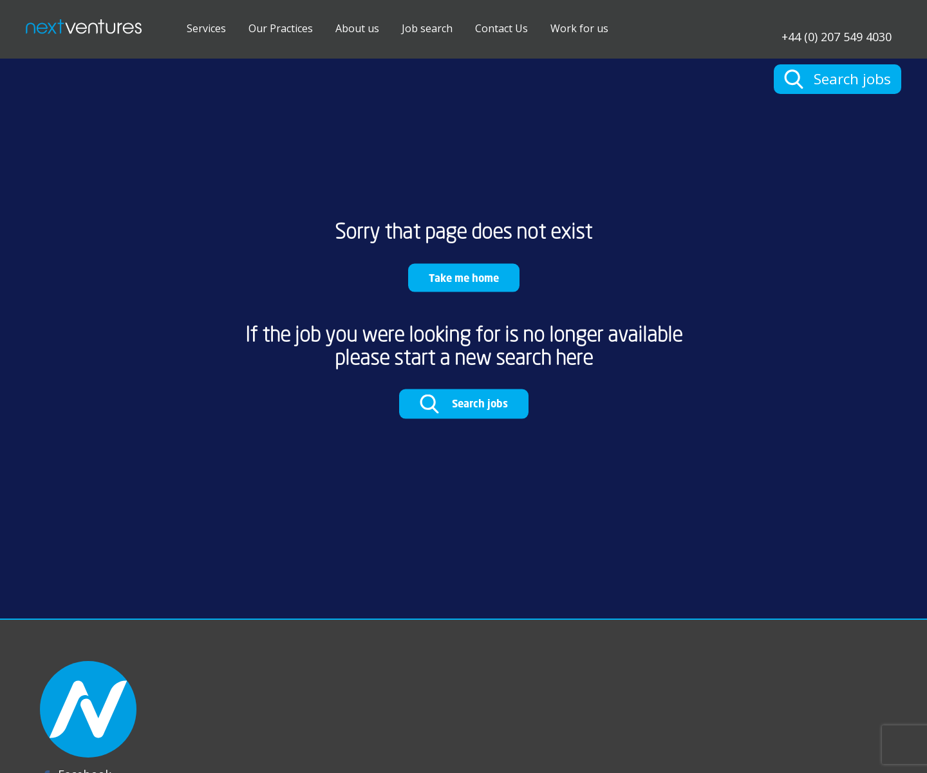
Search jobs (464, 404)
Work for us (579, 28)
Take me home (464, 277)
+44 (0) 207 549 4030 (837, 35)
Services (206, 28)
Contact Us (501, 28)
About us (357, 28)
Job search (427, 28)
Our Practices (280, 28)
